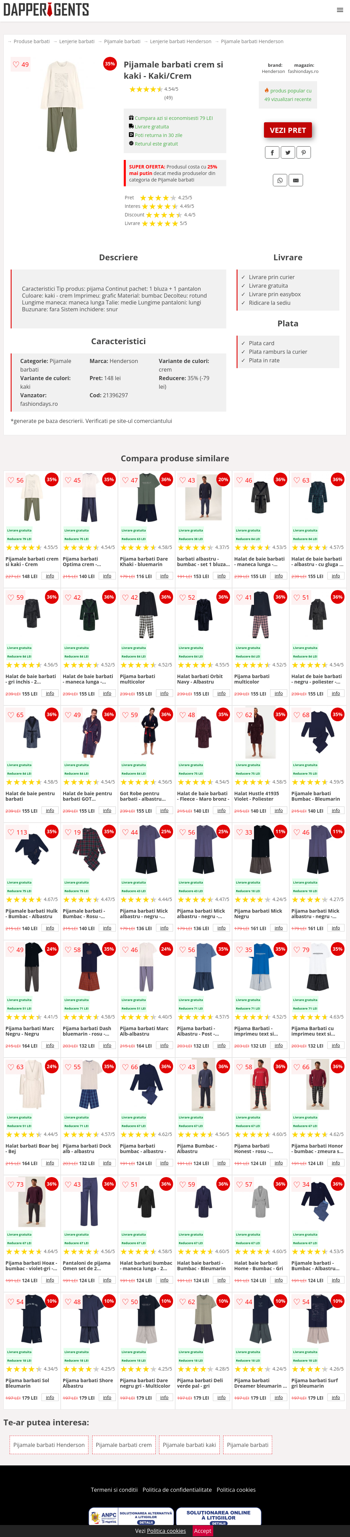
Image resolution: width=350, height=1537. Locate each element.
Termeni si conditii (114, 1490)
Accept (203, 1531)
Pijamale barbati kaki (189, 1445)
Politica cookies (236, 1490)
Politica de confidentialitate (177, 1490)
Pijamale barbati (122, 41)
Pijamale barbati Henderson (252, 41)
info (50, 576)
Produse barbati (32, 41)
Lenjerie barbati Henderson (181, 41)
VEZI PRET (288, 130)
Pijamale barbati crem (124, 1445)
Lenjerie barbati (77, 41)
